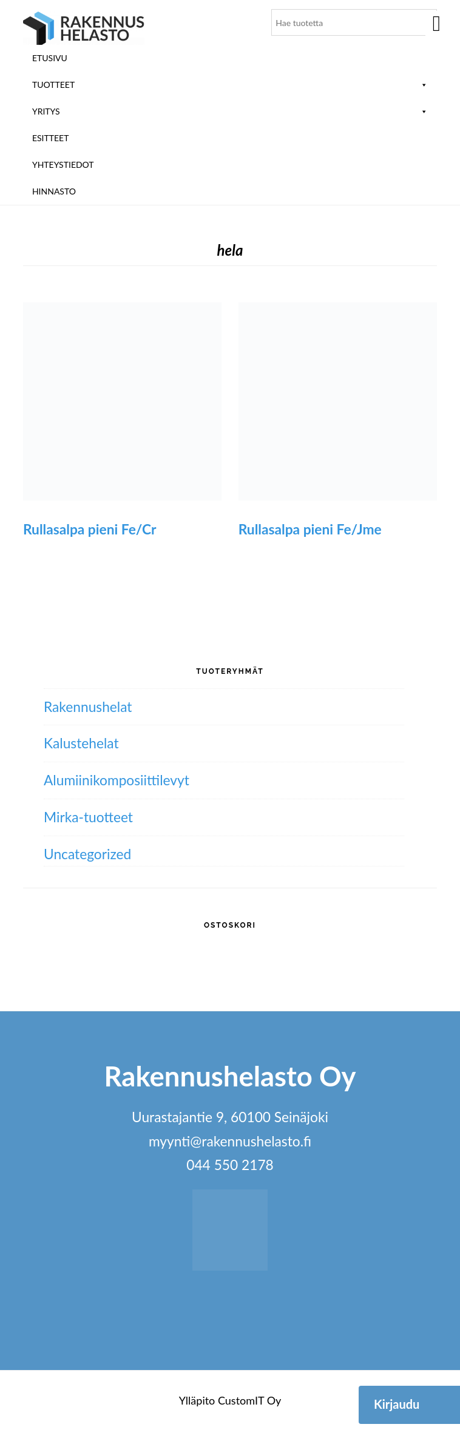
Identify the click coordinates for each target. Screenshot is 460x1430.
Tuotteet (230, 84)
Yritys (230, 111)
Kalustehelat (81, 743)
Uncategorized (87, 854)
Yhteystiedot (63, 164)
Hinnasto (54, 191)
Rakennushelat (88, 707)
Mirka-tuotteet (88, 817)
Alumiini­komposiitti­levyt (116, 780)
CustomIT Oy (249, 1400)
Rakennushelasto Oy (83, 28)
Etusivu (49, 58)
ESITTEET (50, 138)
